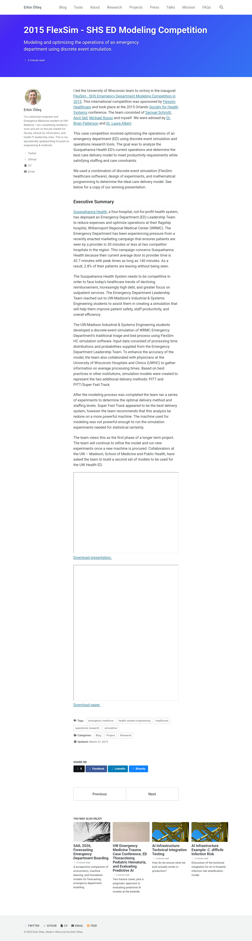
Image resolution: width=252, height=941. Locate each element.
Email (77, 925)
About (95, 7)
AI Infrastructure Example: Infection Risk (207, 850)
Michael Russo (101, 118)
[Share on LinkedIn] (118, 768)
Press (154, 7)
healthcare (162, 720)
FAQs (206, 7)
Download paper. (87, 705)
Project (110, 735)
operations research (87, 728)
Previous (99, 794)
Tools (78, 7)
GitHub (50, 925)
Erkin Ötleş (33, 7)
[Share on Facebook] (96, 768)
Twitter (31, 925)
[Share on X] (79, 768)
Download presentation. (92, 557)
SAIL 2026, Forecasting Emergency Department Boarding (91, 852)
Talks (170, 7)
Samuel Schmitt (158, 112)
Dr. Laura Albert (118, 123)
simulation (110, 728)
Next (152, 794)
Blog (63, 7)
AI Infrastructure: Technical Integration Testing (169, 850)
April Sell (80, 118)
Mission (188, 7)
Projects (136, 7)
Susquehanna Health (90, 212)
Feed (92, 925)
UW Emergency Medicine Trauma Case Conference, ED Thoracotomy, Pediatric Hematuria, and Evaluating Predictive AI (130, 858)
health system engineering (135, 720)
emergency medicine (100, 720)
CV (64, 925)
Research (114, 7)
